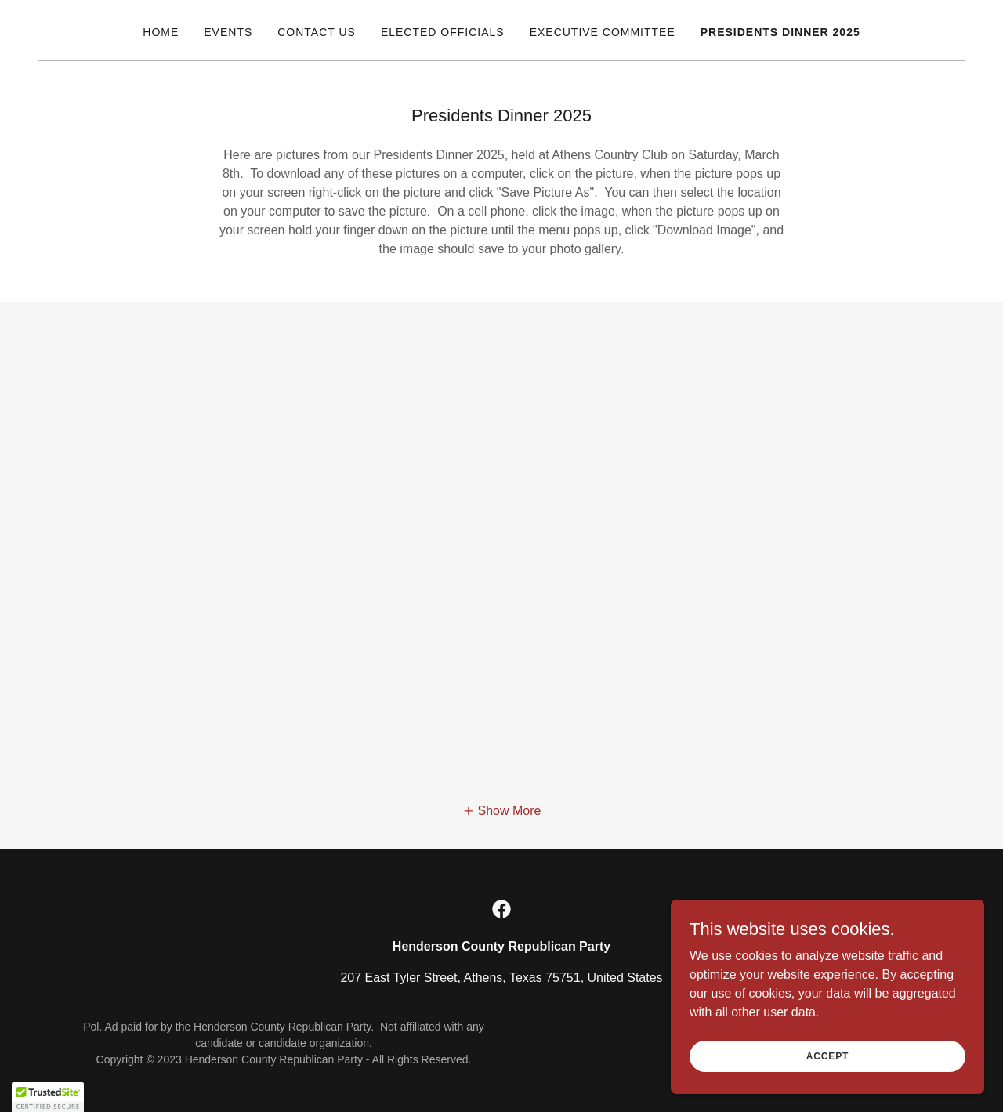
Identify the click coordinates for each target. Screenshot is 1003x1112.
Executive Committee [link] (602, 32)
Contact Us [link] (316, 32)
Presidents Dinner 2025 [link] (780, 32)
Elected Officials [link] (443, 32)
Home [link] (161, 32)
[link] (501, 909)
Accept (827, 1055)
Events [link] (228, 32)
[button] (501, 811)
